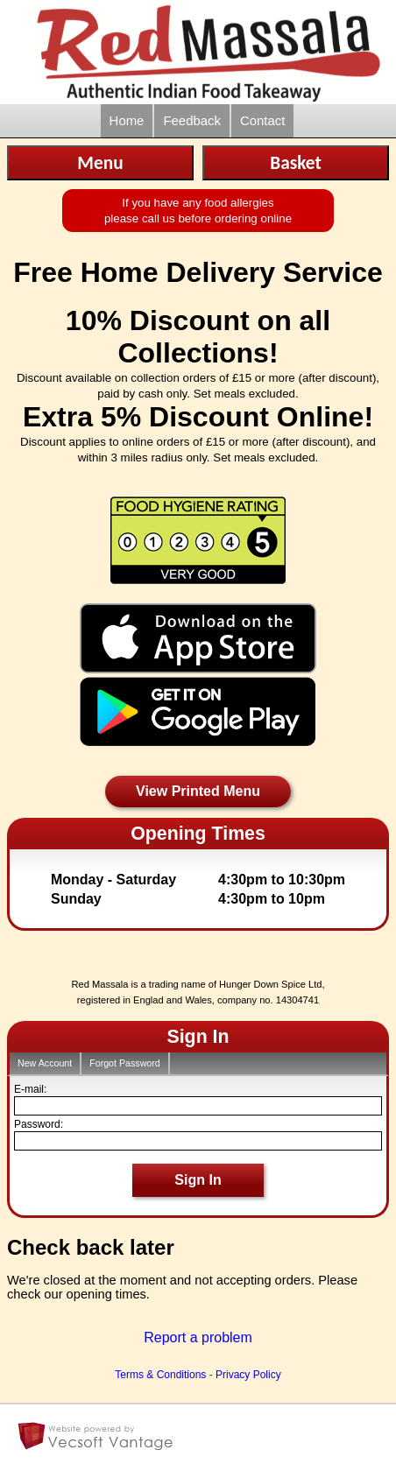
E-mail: (30, 1089)
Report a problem (198, 1337)
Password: (38, 1124)
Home (127, 120)
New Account (45, 1063)
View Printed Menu (198, 791)
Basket (296, 162)
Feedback (192, 120)
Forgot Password (124, 1063)
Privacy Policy (248, 1375)
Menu (100, 162)
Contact (262, 120)
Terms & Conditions (160, 1375)
